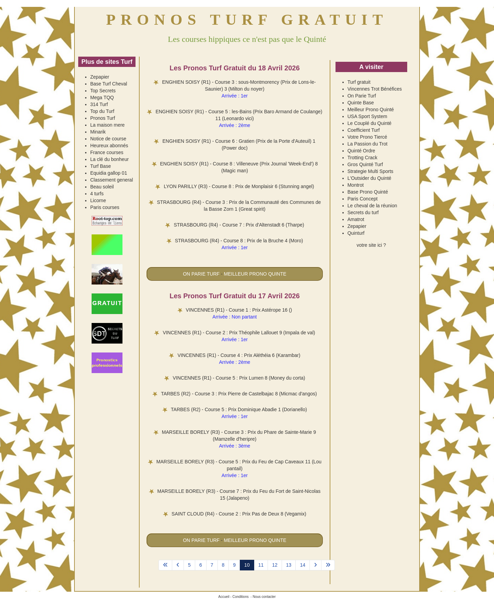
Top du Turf (102, 111)
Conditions (240, 597)
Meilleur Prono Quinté (371, 109)
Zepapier (99, 77)
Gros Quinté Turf (365, 164)
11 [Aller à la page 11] (261, 565)
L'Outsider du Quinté (369, 178)
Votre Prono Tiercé (367, 137)
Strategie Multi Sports (370, 171)
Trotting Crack (362, 157)
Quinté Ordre (361, 150)
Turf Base (100, 166)
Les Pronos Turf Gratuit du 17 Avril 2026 (234, 296)
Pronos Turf (102, 118)
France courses (106, 152)
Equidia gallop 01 (108, 173)
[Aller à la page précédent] (178, 565)
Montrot (356, 185)
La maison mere (107, 125)
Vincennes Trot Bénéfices (375, 89)
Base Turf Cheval (108, 83)
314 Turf (99, 104)
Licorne (98, 200)
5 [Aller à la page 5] (189, 565)
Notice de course (108, 138)
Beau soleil (102, 186)
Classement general (111, 180)
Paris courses (104, 207)
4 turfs (97, 193)
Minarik (98, 132)
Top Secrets (103, 90)
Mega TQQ (102, 97)
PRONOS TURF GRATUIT (247, 19)
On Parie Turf (362, 96)
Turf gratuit (359, 82)
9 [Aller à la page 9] (234, 565)
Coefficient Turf (364, 130)
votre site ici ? (371, 245)
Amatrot (356, 219)
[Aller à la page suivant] (315, 565)
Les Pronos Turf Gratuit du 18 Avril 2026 (234, 68)
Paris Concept (363, 198)
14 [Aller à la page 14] (302, 565)
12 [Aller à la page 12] (275, 565)
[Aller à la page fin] (328, 565)
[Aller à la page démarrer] (165, 565)
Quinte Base (361, 102)
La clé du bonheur (109, 159)
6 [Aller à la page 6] (200, 565)
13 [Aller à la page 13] (289, 565)
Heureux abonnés (109, 145)
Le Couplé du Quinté (369, 123)
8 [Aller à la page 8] (223, 565)
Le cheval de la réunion (372, 205)
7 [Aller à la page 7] (212, 565)
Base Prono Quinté (368, 192)
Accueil (223, 597)
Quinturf (356, 233)
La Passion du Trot (368, 144)
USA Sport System (367, 116)
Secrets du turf (363, 212)
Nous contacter (263, 597)
